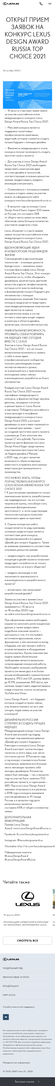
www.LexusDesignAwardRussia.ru (32, 828)
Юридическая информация (16, 1062)
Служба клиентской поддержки (18, 1007)
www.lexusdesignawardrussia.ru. (34, 200)
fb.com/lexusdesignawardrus (33, 834)
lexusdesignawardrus (31, 840)
